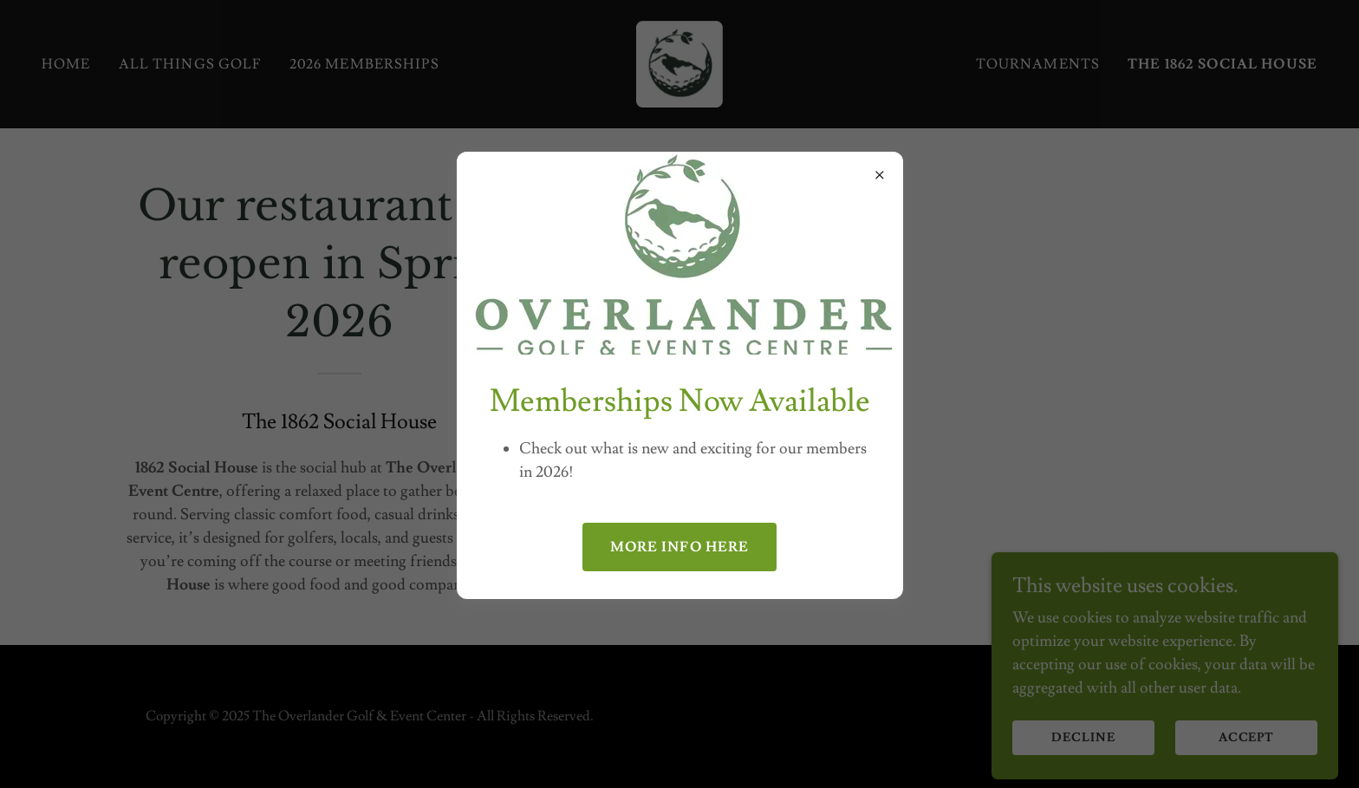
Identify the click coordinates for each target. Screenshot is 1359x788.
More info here (680, 547)
